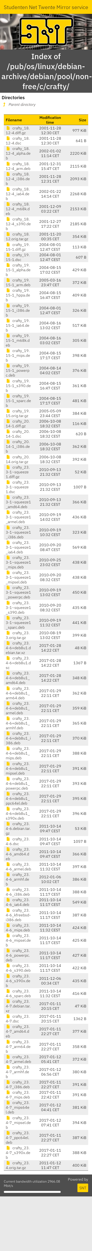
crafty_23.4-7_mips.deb (18, 1094)
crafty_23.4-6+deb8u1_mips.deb (18, 753)
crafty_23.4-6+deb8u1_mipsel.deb (18, 768)
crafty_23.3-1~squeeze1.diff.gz (18, 472)
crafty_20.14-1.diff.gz (18, 423)
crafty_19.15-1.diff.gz (18, 247)
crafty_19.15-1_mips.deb (18, 355)
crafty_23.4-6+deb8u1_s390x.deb (18, 813)
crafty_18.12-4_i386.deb (18, 179)
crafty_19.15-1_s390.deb (18, 385)
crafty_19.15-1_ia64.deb (18, 325)
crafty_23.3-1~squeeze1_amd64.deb (18, 502)
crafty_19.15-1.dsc (18, 257)
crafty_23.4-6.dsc (18, 841)
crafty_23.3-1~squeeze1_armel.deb (18, 517)
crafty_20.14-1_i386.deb (18, 446)
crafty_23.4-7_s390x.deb (18, 1152)
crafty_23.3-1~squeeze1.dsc (18, 487)
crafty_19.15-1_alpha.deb (18, 270)
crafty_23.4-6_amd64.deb (18, 854)
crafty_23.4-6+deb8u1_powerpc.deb (18, 783)
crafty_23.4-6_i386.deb (18, 892)
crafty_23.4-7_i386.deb (18, 1084)
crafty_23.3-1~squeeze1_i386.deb (18, 532)
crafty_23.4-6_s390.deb (18, 968)
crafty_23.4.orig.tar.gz (18, 1165)
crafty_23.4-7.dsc (18, 1018)
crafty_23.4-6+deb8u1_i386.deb (18, 738)
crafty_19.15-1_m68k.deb (18, 340)
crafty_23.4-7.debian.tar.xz (18, 1006)
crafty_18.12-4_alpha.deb (18, 153)
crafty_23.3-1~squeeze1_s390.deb (18, 607)
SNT (82, 1187)
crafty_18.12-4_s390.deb (18, 224)
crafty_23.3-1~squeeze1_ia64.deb (18, 547)
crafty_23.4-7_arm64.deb (18, 1046)
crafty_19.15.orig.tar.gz (18, 413)
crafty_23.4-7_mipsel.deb (18, 1122)
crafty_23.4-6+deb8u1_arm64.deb (18, 693)
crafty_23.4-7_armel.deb (18, 1059)
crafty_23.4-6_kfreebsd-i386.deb (18, 915)
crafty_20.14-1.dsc (18, 434)
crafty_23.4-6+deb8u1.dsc (18, 663)
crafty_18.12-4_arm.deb (18, 166)
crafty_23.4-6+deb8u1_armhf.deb (18, 723)
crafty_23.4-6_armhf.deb (18, 879)
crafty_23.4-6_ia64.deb (18, 902)
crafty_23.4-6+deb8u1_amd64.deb (18, 678)
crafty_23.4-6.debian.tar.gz (18, 828)
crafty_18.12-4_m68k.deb (18, 209)
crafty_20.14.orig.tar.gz (18, 459)
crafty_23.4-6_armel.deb (18, 866)
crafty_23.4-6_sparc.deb (18, 993)
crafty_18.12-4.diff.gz (18, 130)
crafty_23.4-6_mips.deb (18, 927)
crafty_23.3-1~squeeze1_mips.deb (18, 562)
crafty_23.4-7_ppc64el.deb (18, 1137)
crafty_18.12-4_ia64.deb (18, 194)
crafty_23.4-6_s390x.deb (18, 981)
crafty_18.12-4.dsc (18, 140)
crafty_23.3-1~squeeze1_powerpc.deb (18, 592)
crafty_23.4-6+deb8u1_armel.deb (18, 708)
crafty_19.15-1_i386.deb (18, 310)
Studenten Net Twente (29, 7)
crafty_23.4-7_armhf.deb (18, 1072)
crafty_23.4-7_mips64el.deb (18, 1107)
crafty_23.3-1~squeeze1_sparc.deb (18, 622)
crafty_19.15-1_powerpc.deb (18, 370)
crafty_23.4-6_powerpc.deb (18, 955)
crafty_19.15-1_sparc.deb (18, 400)
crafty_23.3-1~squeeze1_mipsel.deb (18, 577)
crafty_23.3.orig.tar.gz (18, 635)
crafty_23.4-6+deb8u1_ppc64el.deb (18, 798)
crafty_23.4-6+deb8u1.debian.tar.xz (18, 648)
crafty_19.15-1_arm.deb (18, 282)
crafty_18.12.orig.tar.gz (18, 236)
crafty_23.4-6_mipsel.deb (18, 940)
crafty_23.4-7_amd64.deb (18, 1031)
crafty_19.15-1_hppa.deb (18, 295)
